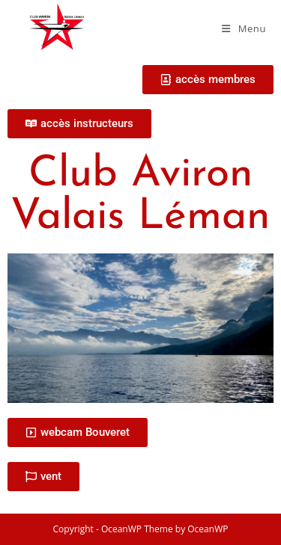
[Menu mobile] (244, 28)
